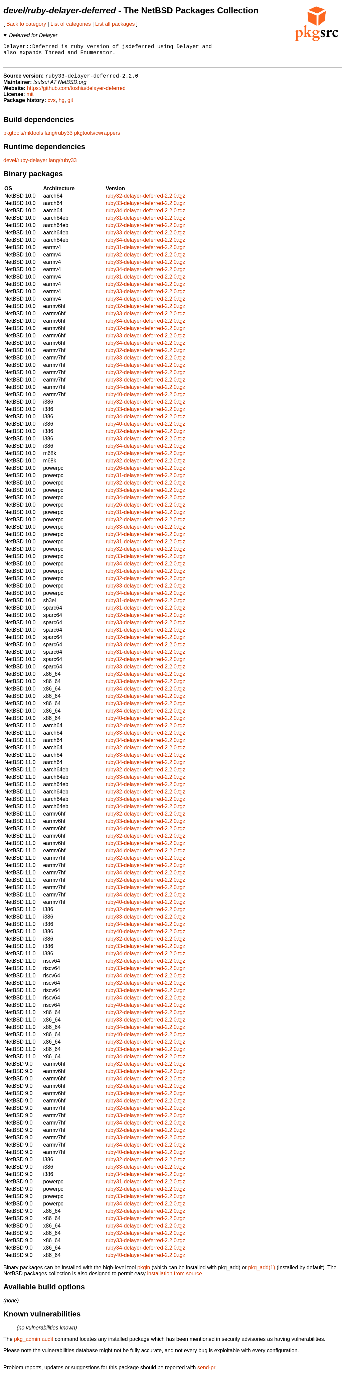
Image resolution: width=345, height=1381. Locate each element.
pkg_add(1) (261, 1272)
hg (61, 105)
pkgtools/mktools (23, 138)
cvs (52, 105)
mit (29, 99)
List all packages (115, 24)
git (70, 105)
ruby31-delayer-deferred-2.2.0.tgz (145, 223)
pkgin (143, 1272)
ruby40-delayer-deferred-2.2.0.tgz (145, 399)
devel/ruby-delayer (25, 165)
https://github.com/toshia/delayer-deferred (76, 93)
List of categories (70, 24)
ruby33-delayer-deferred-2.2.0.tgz (145, 208)
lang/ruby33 (59, 138)
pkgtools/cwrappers (97, 138)
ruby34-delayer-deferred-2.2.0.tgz (145, 215)
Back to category (26, 24)
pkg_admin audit (33, 1344)
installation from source (174, 1278)
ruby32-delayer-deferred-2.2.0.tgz (145, 201)
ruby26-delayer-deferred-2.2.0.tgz (145, 473)
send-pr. (207, 1372)
